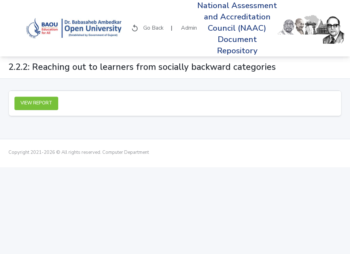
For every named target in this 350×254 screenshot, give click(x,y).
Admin (188, 28)
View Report (36, 103)
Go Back (147, 28)
